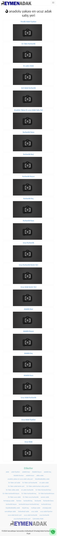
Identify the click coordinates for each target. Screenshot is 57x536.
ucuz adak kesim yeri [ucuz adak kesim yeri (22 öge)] (15, 514)
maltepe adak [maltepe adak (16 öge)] (35, 507)
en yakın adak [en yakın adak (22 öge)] (44, 482)
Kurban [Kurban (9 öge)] (19, 500)
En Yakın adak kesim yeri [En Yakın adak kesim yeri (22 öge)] (16, 486)
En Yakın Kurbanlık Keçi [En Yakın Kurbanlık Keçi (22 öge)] (43, 489)
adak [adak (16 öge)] (7, 471)
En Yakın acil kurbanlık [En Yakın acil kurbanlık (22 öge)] (29, 482)
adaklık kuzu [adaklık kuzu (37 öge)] (30, 475)
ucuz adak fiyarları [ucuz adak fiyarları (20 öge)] (46, 511)
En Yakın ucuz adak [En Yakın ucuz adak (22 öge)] (14, 496)
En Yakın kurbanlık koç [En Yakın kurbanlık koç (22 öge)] (29, 493)
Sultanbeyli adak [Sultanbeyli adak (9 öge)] (23, 511)
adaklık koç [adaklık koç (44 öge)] (47, 471)
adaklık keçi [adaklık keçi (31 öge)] (26, 471)
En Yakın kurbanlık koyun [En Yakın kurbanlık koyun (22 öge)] (11, 493)
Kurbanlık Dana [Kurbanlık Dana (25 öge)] (48, 500)
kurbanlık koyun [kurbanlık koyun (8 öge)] (11, 503)
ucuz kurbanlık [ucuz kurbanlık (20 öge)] (44, 514)
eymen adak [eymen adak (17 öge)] (45, 496)
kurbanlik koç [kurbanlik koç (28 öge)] (28, 500)
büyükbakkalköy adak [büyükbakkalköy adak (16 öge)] (42, 478)
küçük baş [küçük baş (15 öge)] (25, 507)
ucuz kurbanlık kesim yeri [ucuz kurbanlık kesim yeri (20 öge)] (22, 518)
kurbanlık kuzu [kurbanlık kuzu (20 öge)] (46, 503)
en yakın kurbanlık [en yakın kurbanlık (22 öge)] (27, 489)
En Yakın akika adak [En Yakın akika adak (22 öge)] (12, 489)
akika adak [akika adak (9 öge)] (39, 475)
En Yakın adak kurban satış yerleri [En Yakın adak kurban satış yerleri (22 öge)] (38, 486)
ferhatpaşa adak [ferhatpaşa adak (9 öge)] (9, 500)
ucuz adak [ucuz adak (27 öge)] (34, 511)
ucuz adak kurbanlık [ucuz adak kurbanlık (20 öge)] (30, 514)
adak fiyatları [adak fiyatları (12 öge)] (15, 471)
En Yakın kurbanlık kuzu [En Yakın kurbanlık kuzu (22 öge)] (46, 493)
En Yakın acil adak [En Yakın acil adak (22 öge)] (14, 482)
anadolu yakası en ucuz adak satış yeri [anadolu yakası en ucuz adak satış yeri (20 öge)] (20, 478)
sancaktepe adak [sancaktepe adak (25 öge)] (10, 511)
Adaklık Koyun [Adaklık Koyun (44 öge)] (37, 471)
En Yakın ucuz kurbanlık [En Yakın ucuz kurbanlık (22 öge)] (31, 496)
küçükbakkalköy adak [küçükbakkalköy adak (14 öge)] (13, 507)
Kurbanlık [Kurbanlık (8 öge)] (38, 500)
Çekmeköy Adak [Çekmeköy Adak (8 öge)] (38, 518)
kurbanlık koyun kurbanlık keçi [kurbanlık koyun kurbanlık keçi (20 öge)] (29, 503)
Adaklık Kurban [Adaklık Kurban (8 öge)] (19, 475)
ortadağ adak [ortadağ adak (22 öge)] (46, 507)
